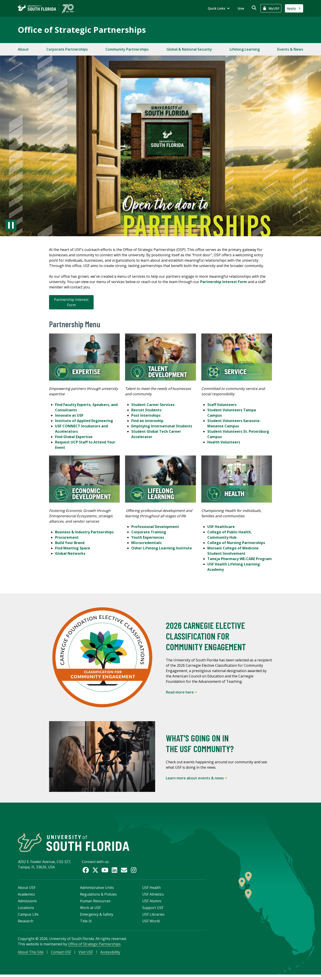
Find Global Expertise (74, 436)
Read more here (181, 692)
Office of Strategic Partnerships (82, 29)
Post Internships (145, 415)
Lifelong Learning (245, 49)
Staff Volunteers (222, 404)
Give (241, 8)
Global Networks (70, 553)
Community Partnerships (127, 49)
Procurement (67, 537)
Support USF (152, 909)
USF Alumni (151, 902)
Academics (26, 896)
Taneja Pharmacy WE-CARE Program (239, 558)
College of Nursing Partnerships (236, 542)
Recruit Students (146, 410)
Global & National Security (189, 49)
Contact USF (61, 953)
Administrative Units (97, 889)
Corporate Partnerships (67, 49)
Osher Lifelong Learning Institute (161, 548)
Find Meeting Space (72, 548)
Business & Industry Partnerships (84, 532)
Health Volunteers (223, 442)
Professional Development (155, 526)
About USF (26, 889)
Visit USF (85, 953)
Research (25, 922)
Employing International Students (161, 426)
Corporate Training (148, 532)
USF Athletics (153, 896)
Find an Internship (147, 420)
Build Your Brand (69, 542)
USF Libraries (153, 916)
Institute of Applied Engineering (84, 420)
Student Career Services (153, 404)
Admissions (27, 902)
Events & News (290, 49)
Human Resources (95, 902)
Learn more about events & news (196, 778)
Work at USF (90, 909)
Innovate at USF (69, 415)
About (23, 49)
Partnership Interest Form (71, 302)
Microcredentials (146, 542)
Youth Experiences (147, 537)
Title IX (86, 922)
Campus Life (28, 916)
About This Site (30, 953)
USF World (151, 922)
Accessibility (110, 953)
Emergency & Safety (96, 916)
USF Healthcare (221, 526)
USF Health (151, 889)
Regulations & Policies (98, 896)
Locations (26, 909)
